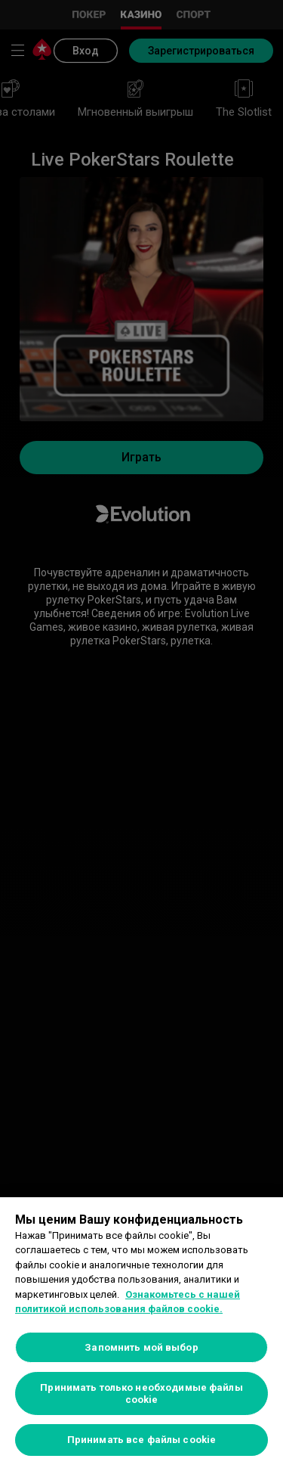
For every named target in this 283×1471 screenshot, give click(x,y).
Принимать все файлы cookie (141, 1439)
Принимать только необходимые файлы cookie (141, 1393)
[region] (141, 1334)
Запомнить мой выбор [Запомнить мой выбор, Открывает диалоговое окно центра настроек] (141, 1347)
